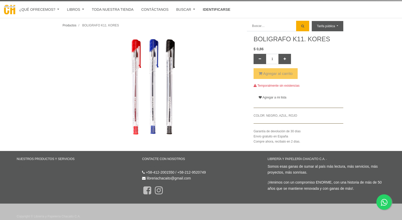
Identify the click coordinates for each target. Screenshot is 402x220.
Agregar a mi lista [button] (272, 97)
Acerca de (335, 159)
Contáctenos (152, 166)
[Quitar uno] (260, 59)
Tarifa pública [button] (326, 26)
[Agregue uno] (284, 59)
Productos (69, 25)
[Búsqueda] (302, 26)
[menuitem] (112, 9)
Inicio (21, 166)
